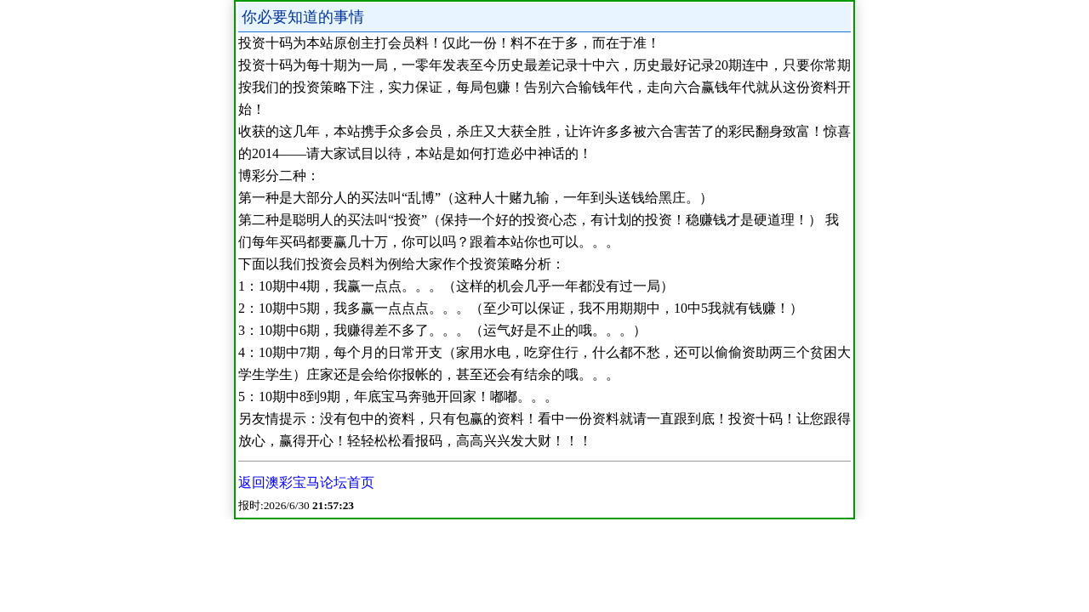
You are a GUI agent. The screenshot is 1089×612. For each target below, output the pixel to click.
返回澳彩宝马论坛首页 (306, 482)
